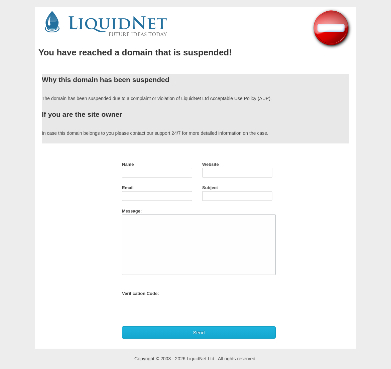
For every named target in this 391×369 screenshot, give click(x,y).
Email (128, 187)
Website (210, 164)
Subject (210, 187)
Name (128, 164)
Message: (132, 211)
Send (199, 332)
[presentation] (173, 310)
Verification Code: (140, 293)
